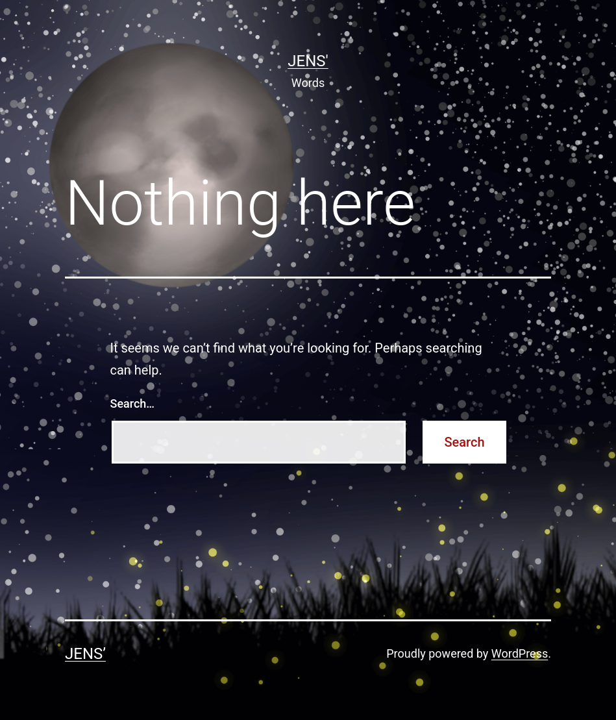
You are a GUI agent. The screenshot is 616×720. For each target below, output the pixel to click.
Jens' (308, 61)
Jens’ (85, 654)
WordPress (519, 653)
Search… (132, 403)
